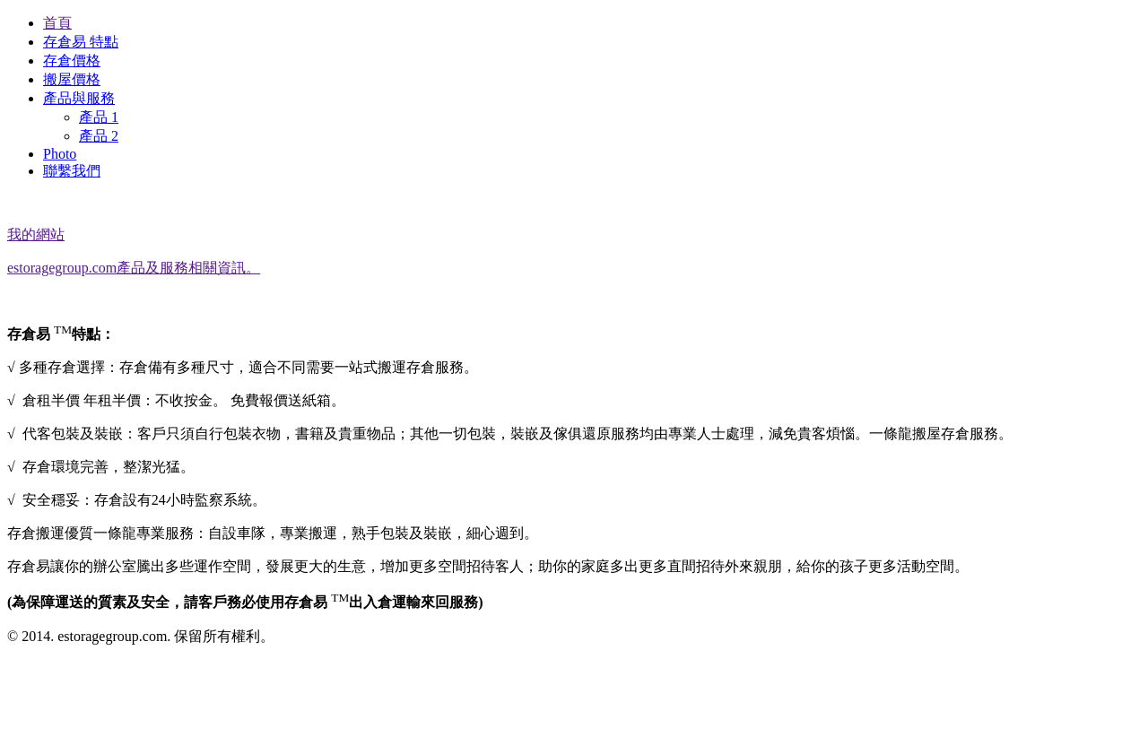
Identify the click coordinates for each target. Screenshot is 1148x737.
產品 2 (98, 135)
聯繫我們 (71, 170)
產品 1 (98, 117)
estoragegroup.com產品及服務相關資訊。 (133, 267)
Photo (59, 153)
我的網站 (36, 234)
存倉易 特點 (80, 41)
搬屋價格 (71, 79)
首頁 (57, 22)
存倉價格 (71, 60)
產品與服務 (79, 98)
